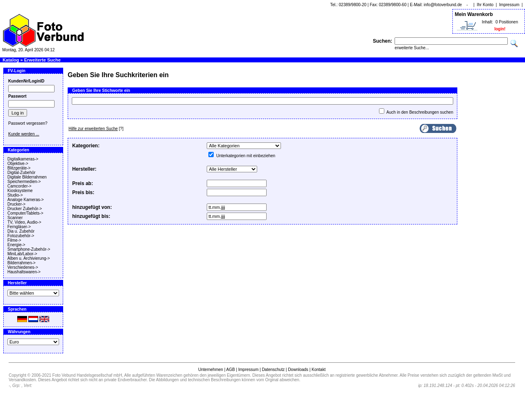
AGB (230, 369)
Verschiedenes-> (22, 267)
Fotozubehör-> (20, 235)
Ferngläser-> (19, 226)
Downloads (298, 369)
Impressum (509, 4)
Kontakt (319, 369)
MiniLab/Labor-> (22, 254)
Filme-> (14, 240)
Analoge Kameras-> (25, 199)
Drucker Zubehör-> (24, 208)
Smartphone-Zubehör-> (28, 249)
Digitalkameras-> (22, 159)
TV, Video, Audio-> (24, 222)
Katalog (10, 59)
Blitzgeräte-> (18, 168)
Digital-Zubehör (21, 172)
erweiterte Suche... (412, 48)
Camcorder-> (19, 186)
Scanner (15, 217)
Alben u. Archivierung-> (28, 258)
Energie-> (16, 245)
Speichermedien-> (24, 181)
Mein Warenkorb (474, 14)
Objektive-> (17, 163)
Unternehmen (210, 369)
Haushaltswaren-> (24, 272)
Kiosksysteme (20, 190)
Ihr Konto (485, 4)
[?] (95, 128)
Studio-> (15, 195)
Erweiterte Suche (42, 59)
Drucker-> (16, 204)
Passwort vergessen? (28, 123)
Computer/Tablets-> (25, 213)
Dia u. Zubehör (20, 231)
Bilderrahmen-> (21, 263)
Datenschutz (273, 369)
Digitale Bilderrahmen (27, 177)
